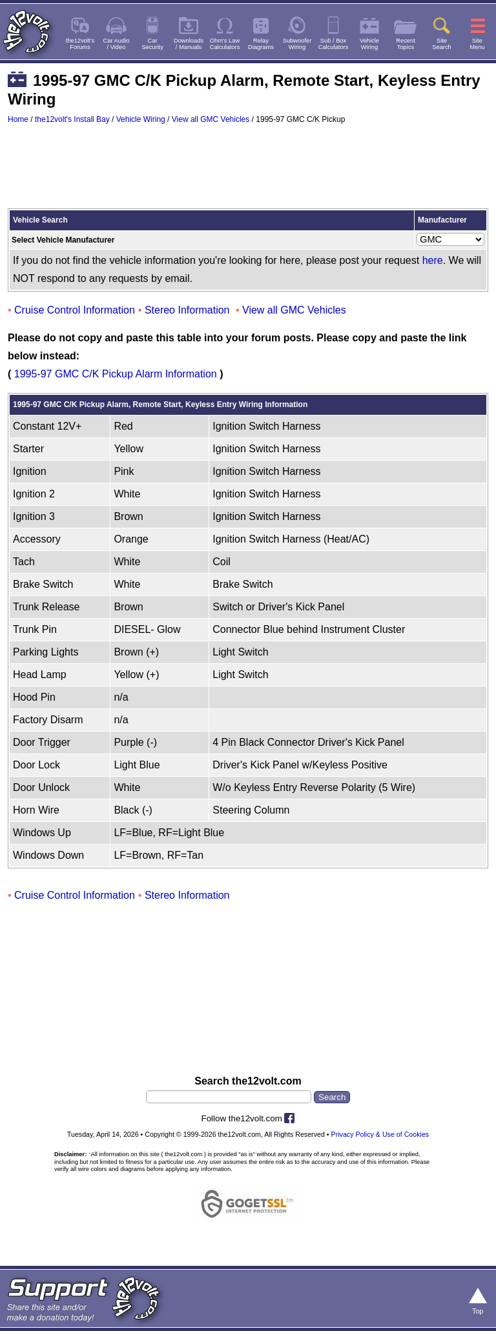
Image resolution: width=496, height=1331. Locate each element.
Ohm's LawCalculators (225, 43)
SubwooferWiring (297, 43)
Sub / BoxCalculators (333, 43)
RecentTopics (405, 43)
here (432, 260)
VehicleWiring (369, 43)
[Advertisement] (248, 172)
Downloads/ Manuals (188, 43)
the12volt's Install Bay (72, 119)
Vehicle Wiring (140, 119)
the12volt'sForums (80, 43)
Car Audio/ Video (116, 43)
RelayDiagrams (261, 43)
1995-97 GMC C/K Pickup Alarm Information (115, 373)
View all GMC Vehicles (211, 119)
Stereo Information (187, 310)
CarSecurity (152, 43)
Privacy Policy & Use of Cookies (380, 1134)
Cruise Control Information (74, 310)
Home (18, 119)
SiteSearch (441, 43)
